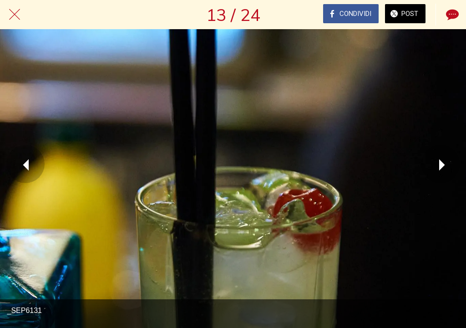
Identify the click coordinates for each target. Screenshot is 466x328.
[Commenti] (451, 15)
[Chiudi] (14, 14)
